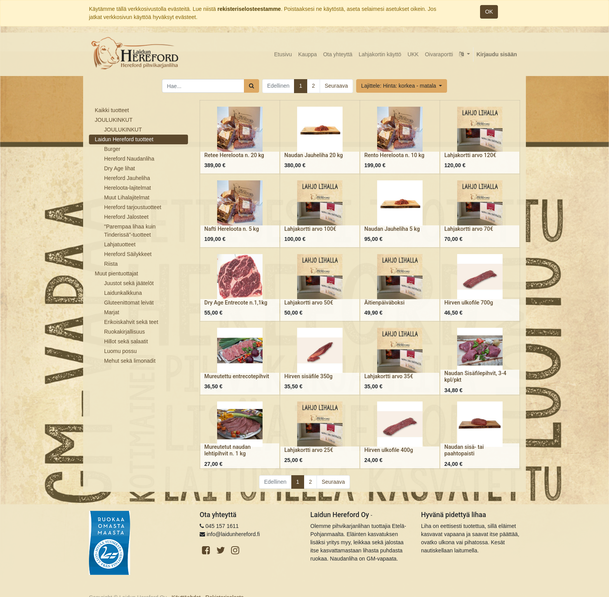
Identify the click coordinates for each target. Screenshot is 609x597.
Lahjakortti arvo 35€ (388, 376)
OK (489, 12)
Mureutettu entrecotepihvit (236, 376)
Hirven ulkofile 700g (468, 302)
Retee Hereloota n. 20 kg (234, 155)
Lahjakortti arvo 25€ (308, 450)
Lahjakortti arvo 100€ (310, 229)
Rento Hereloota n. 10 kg (394, 155)
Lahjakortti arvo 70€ (468, 229)
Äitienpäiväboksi (384, 302)
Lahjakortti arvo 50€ (308, 302)
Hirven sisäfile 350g (308, 376)
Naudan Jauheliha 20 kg (313, 155)
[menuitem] (283, 54)
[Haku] (251, 86)
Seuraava (336, 86)
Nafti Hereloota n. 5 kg (231, 229)
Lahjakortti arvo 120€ (470, 155)
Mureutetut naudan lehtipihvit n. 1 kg (227, 450)
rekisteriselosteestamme (249, 9)
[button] (401, 86)
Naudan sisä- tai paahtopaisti (464, 450)
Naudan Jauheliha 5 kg (392, 229)
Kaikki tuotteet (112, 110)
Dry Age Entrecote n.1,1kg (235, 302)
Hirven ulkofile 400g (388, 450)
